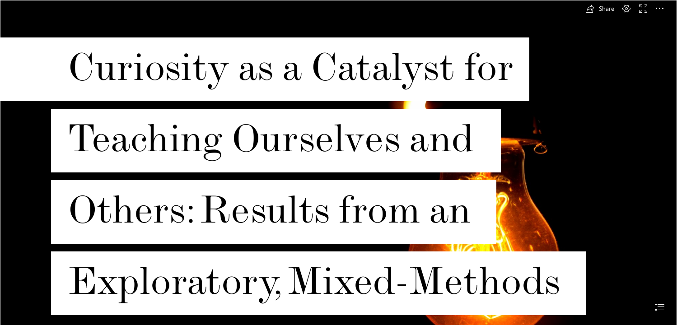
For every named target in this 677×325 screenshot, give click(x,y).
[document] (338, 162)
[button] (600, 8)
